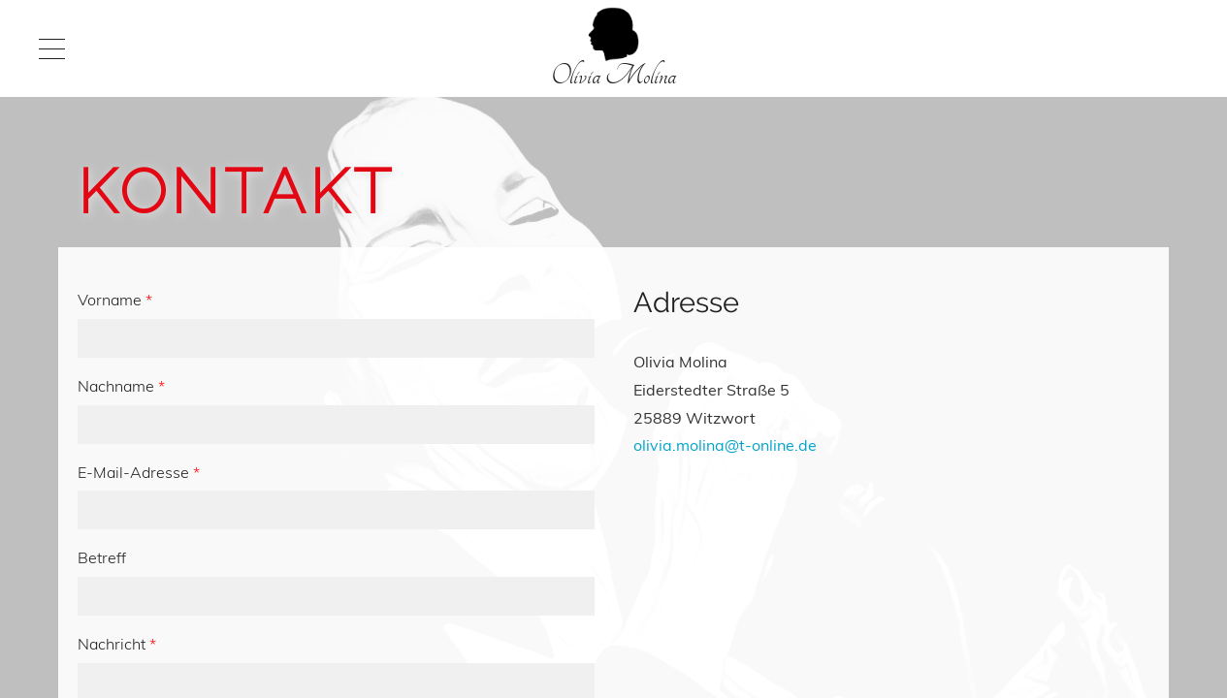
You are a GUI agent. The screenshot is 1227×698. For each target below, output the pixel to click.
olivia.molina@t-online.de (725, 445)
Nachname (121, 386)
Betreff (102, 557)
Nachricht (117, 643)
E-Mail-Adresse (139, 472)
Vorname (115, 299)
